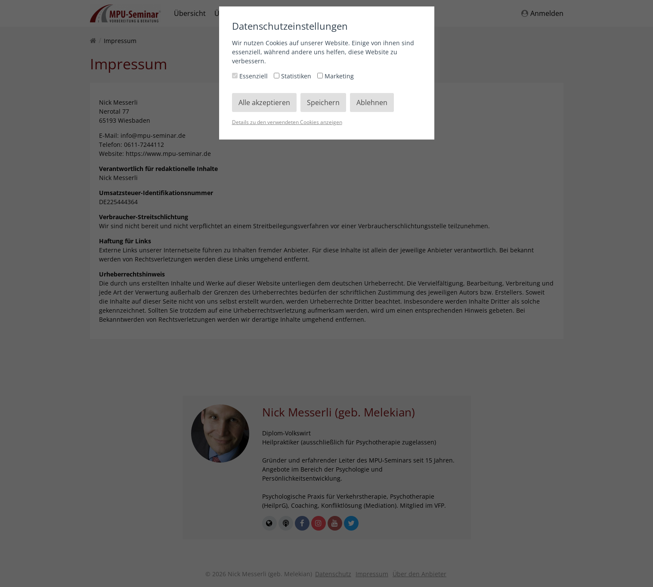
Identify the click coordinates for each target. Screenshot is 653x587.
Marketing (335, 76)
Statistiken (293, 76)
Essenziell (250, 76)
